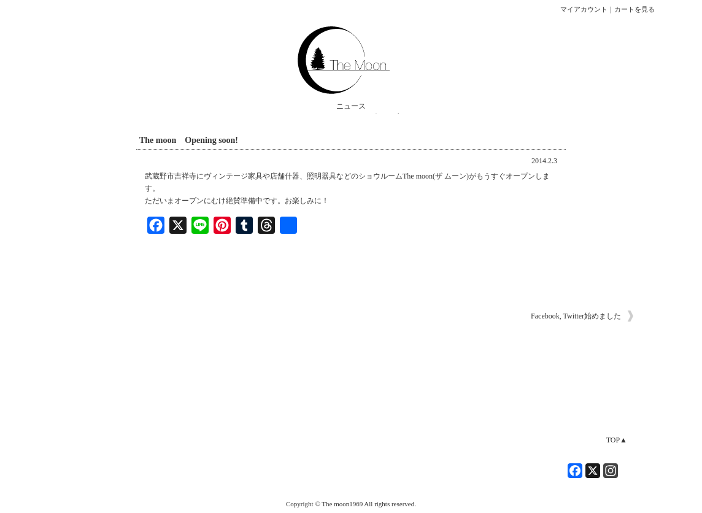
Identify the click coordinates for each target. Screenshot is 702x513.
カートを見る (634, 9)
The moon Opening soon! (188, 140)
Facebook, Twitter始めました (576, 316)
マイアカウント (584, 9)
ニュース (351, 106)
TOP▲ (616, 440)
